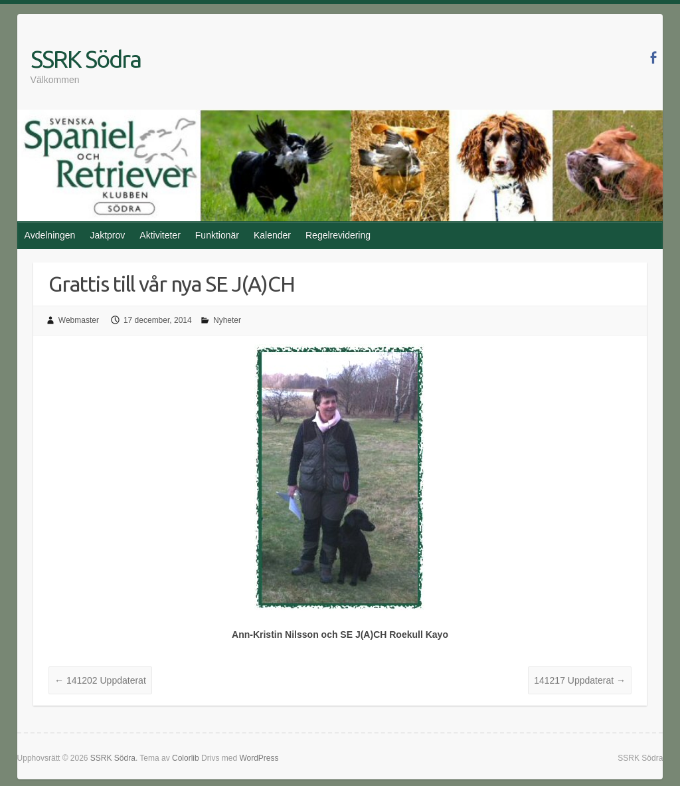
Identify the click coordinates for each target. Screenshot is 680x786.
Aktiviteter (159, 235)
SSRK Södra (86, 58)
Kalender (272, 235)
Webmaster (78, 320)
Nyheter (227, 320)
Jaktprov (107, 235)
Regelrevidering (338, 235)
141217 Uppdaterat (580, 680)
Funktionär (217, 235)
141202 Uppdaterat (100, 680)
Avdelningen (50, 235)
